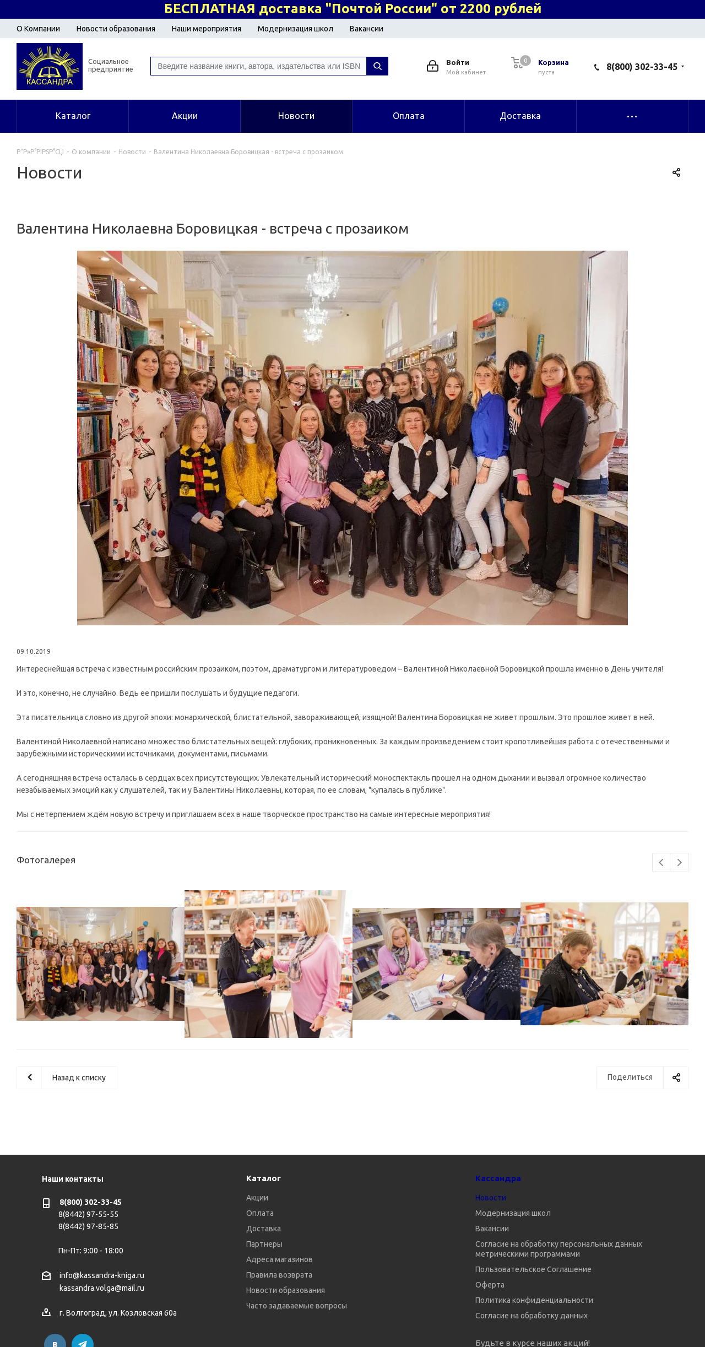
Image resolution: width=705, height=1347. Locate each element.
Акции (257, 1197)
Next (679, 863)
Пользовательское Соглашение (533, 1269)
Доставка (263, 1228)
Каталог (263, 1178)
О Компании (38, 28)
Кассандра (498, 1178)
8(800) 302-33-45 (641, 67)
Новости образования (116, 28)
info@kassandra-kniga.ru (101, 1275)
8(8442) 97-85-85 (88, 1226)
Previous (662, 863)
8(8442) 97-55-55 (88, 1214)
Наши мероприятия (206, 28)
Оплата (260, 1213)
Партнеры (264, 1244)
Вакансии (366, 28)
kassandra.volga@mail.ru (101, 1288)
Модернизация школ (295, 28)
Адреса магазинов (279, 1259)
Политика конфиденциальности (534, 1300)
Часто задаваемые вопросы (296, 1305)
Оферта (490, 1284)
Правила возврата (279, 1274)
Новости (490, 1197)
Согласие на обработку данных (531, 1315)
